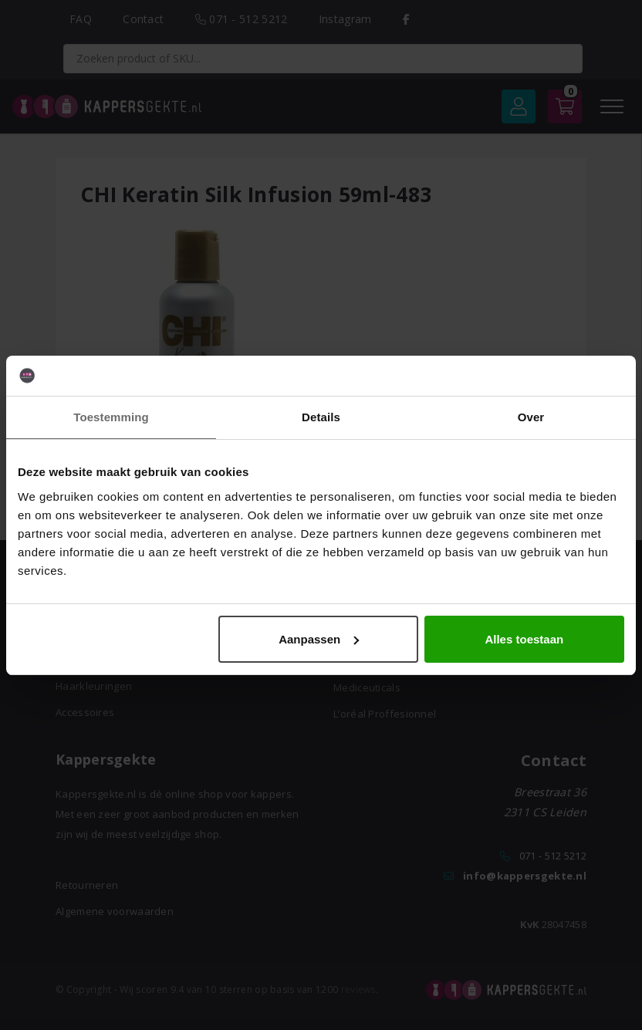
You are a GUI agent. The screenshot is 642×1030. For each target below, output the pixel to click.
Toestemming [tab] (111, 417)
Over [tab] (531, 417)
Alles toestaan (524, 639)
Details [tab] (321, 417)
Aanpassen (319, 639)
